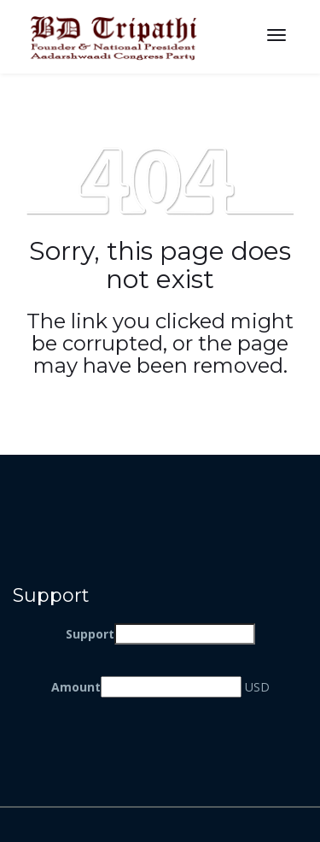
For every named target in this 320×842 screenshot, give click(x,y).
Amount (76, 687)
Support (90, 634)
